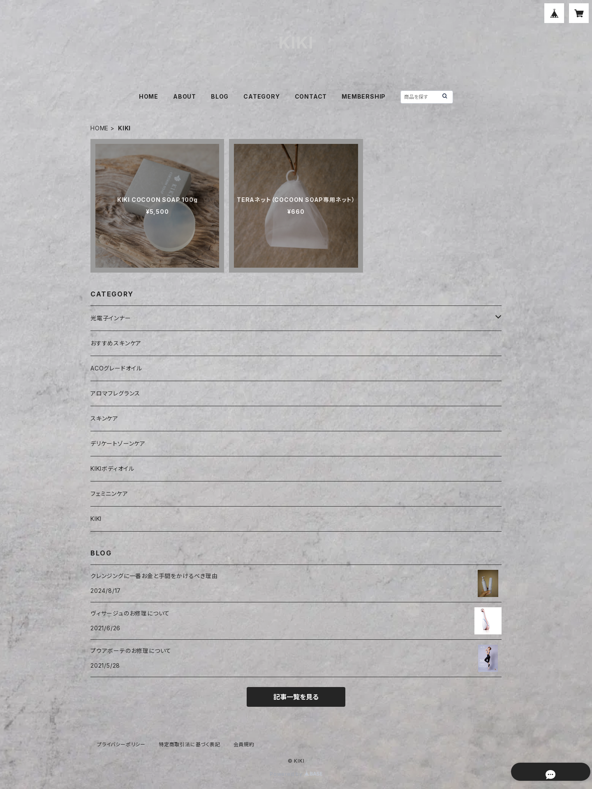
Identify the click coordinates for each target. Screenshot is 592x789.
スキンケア (104, 418)
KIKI (96, 518)
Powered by (296, 774)
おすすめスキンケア (115, 343)
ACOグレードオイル (116, 368)
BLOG (220, 96)
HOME (148, 96)
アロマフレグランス (115, 393)
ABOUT (184, 96)
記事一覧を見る (296, 697)
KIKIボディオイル (112, 468)
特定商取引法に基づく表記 (189, 744)
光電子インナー (110, 318)
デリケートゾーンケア (118, 443)
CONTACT (311, 96)
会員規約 (244, 744)
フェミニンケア (109, 493)
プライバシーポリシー (121, 744)
